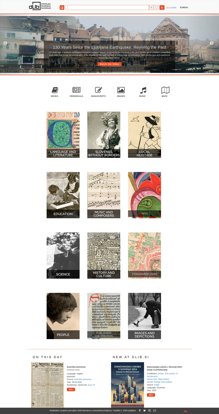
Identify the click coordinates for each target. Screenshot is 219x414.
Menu (184, 7)
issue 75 (91, 385)
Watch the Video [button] (109, 64)
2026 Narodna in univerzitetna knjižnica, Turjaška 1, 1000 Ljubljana (106, 410)
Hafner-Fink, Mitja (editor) (158, 379)
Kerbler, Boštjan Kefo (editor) (159, 382)
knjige (156, 385)
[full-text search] (156, 7)
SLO (169, 7)
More (71, 389)
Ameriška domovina (82, 379)
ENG (174, 7)
